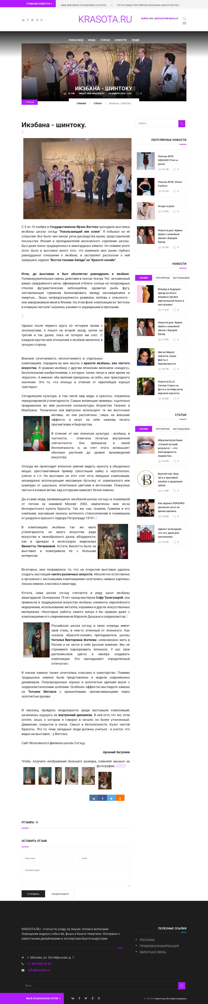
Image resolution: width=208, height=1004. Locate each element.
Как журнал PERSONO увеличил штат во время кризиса (171, 507)
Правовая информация (159, 946)
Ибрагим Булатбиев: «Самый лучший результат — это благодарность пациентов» (170, 448)
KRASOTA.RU (105, 19)
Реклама (147, 940)
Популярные (162, 278)
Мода (91, 40)
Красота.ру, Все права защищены (170, 999)
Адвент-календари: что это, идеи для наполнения (170, 533)
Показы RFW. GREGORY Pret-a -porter (168, 160)
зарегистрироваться (166, 18)
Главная (81, 103)
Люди (135, 40)
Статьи (105, 40)
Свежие (143, 278)
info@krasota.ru (39, 970)
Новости (121, 40)
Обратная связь (153, 952)
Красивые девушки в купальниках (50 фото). (85, 5)
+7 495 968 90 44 (39, 964)
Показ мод (76, 40)
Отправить (33, 894)
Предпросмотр (60, 894)
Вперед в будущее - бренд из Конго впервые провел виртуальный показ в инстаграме (171, 297)
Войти (144, 18)
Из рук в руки (166, 206)
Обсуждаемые (180, 278)
